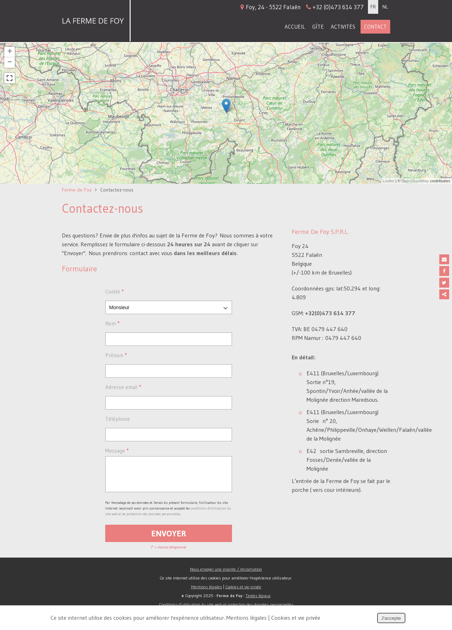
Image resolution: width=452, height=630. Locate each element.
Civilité (114, 291)
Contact (375, 26)
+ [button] (9, 52)
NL (385, 7)
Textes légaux (257, 600)
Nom (112, 323)
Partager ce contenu (444, 294)
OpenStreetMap (415, 181)
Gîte (318, 26)
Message (117, 450)
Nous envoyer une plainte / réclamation (226, 574)
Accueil (295, 26)
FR (373, 7)
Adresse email (123, 387)
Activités (343, 26)
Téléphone (117, 419)
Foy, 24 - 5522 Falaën (302, 7)
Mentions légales (206, 592)
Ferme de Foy (76, 190)
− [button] (9, 62)
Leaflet (388, 181)
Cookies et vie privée (243, 592)
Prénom (116, 355)
